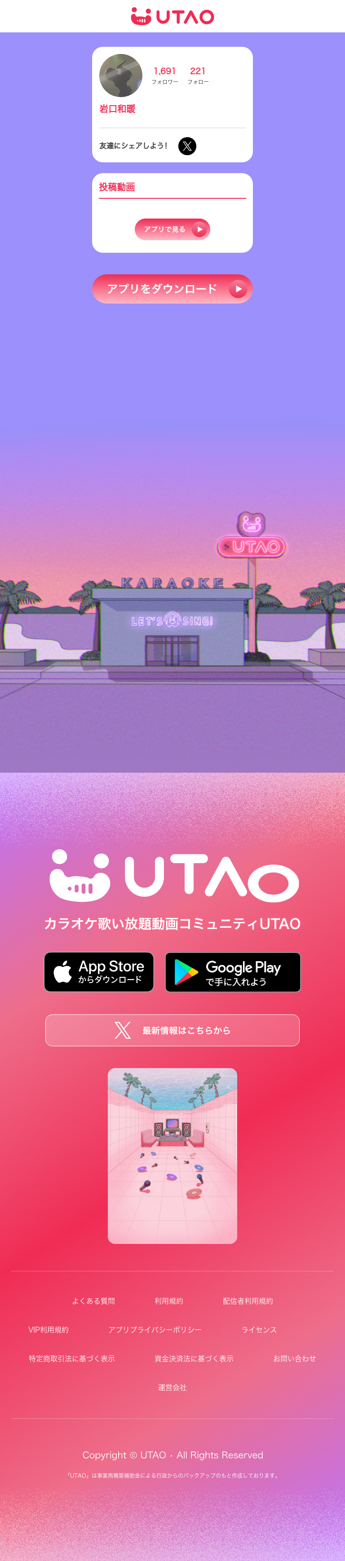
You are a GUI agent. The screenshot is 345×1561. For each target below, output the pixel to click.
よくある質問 (93, 1301)
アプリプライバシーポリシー (155, 1329)
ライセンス (259, 1329)
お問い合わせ (294, 1358)
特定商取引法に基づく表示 (72, 1358)
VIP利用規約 (48, 1329)
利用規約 (169, 1301)
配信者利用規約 (248, 1301)
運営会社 (172, 1387)
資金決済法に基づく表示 (194, 1358)
